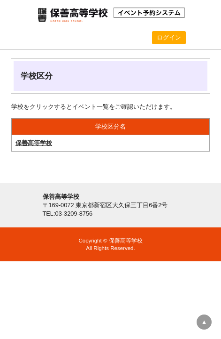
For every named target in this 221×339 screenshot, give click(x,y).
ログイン (169, 37)
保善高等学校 (33, 142)
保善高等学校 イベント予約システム (111, 14)
